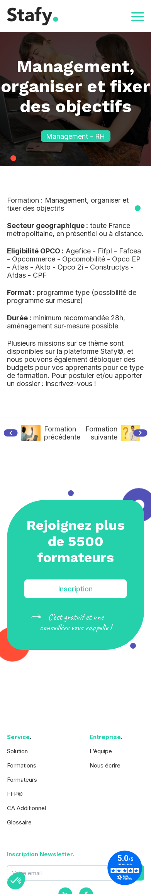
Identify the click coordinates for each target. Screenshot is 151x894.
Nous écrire (105, 765)
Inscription (75, 589)
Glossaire (19, 822)
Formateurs (22, 779)
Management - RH (75, 136)
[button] (16, 881)
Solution (17, 751)
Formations (21, 765)
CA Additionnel (26, 808)
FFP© (15, 793)
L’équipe (101, 751)
